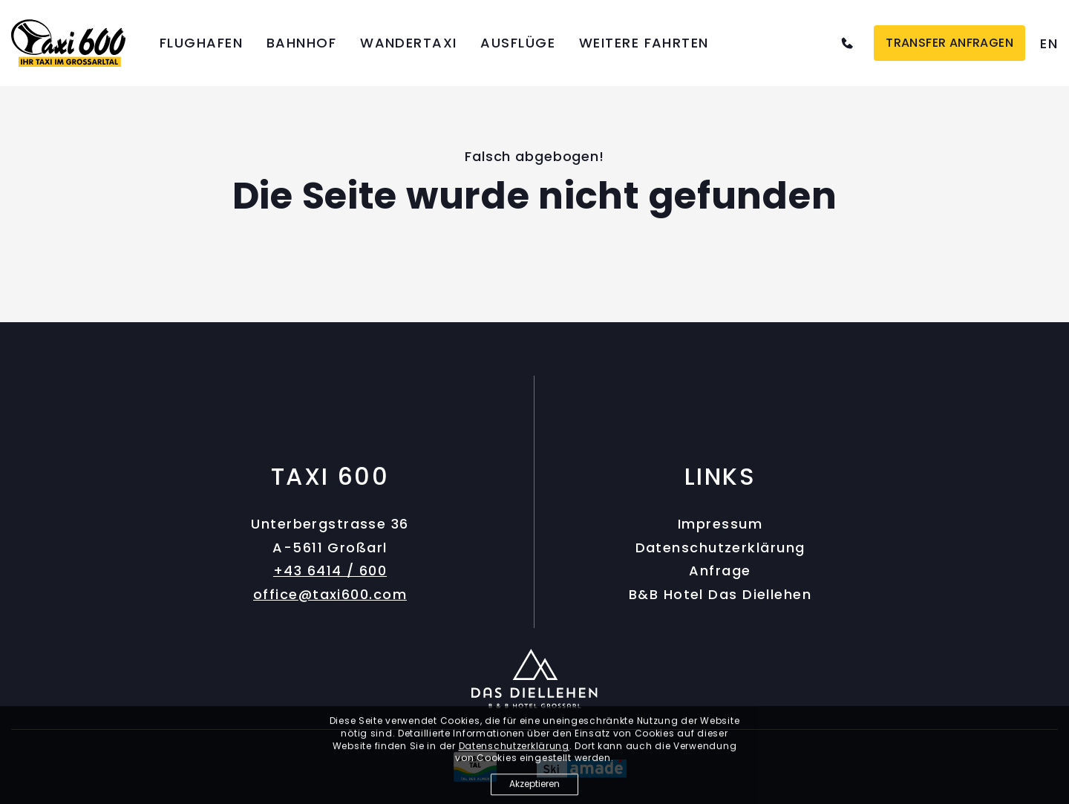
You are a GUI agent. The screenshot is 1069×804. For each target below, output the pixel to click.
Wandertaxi (408, 43)
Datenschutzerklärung (720, 547)
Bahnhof (301, 43)
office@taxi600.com (330, 594)
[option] (1049, 43)
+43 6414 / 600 (330, 570)
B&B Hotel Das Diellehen (720, 594)
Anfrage (720, 570)
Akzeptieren (534, 786)
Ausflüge (517, 43)
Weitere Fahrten (644, 43)
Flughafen (201, 43)
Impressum (720, 523)
